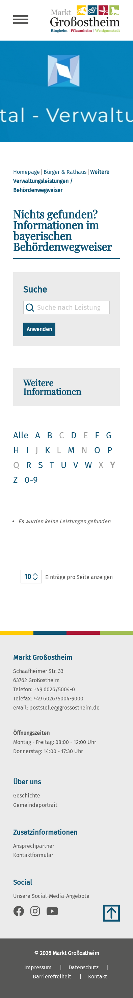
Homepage (26, 172)
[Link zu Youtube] (52, 913)
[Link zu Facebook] (18, 913)
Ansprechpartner (33, 846)
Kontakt (97, 976)
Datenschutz (84, 967)
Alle (20, 435)
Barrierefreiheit (52, 976)
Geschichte (26, 795)
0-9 (31, 480)
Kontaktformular (33, 855)
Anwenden (39, 329)
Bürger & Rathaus (65, 172)
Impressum (38, 967)
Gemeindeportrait (35, 805)
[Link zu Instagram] (35, 913)
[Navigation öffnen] (20, 20)
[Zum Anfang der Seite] (111, 913)
